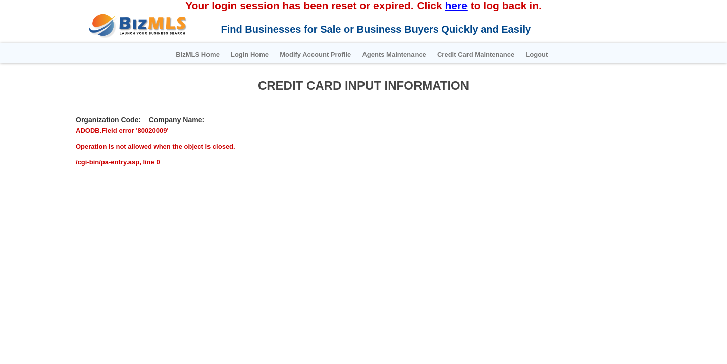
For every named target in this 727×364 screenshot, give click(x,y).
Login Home (226, 54)
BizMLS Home (161, 54)
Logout (566, 54)
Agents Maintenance (397, 54)
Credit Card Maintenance (492, 54)
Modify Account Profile (305, 54)
